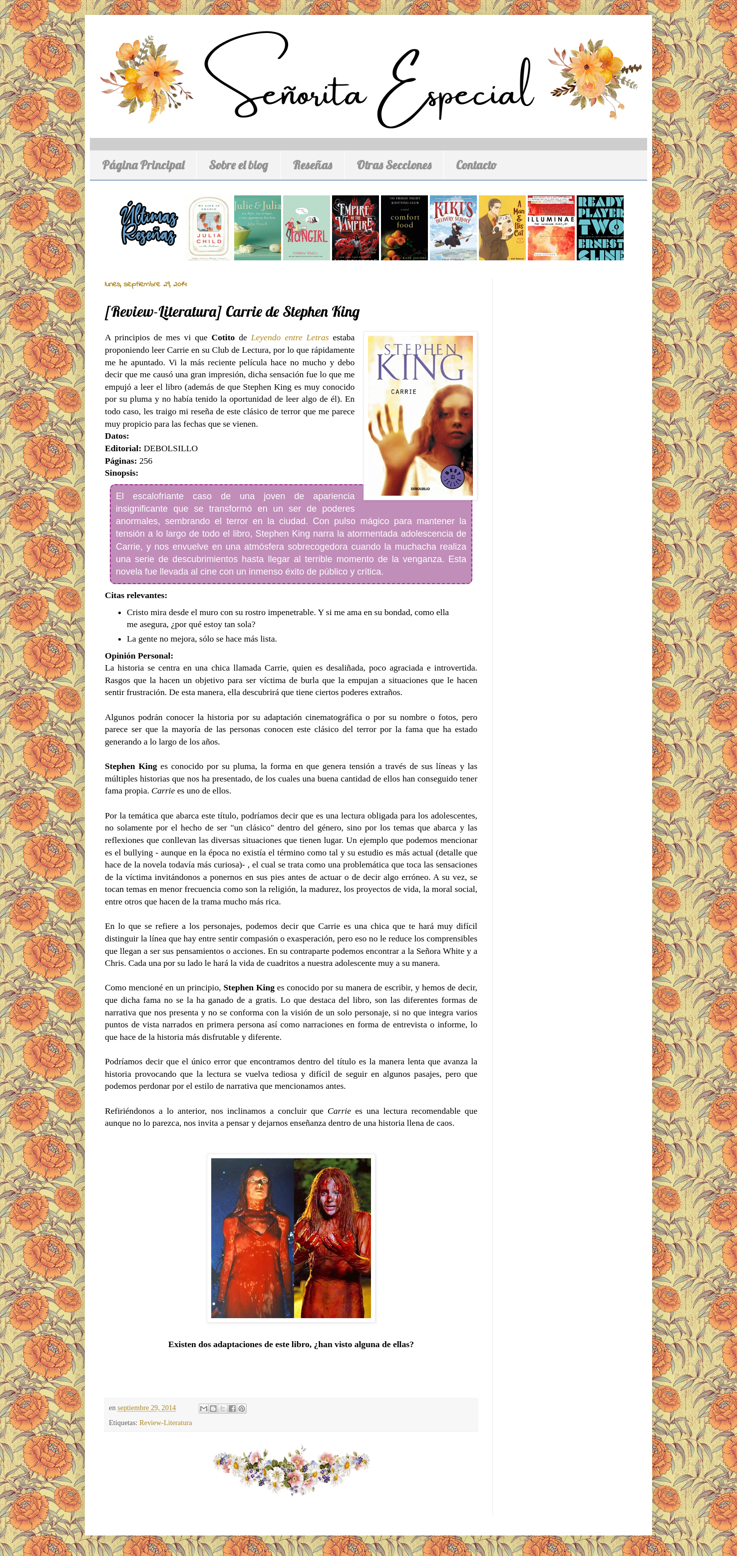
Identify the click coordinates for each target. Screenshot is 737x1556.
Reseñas (312, 164)
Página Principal (143, 164)
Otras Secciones (394, 164)
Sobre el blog (238, 164)
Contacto (476, 164)
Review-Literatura (165, 1423)
